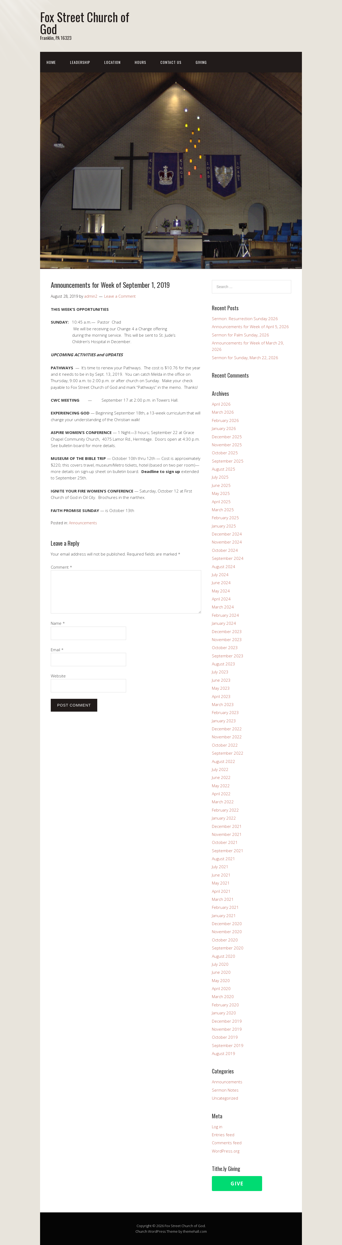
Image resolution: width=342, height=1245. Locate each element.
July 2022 (220, 769)
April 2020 (221, 988)
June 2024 (221, 582)
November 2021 (227, 834)
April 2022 (221, 793)
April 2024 (221, 599)
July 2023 (220, 671)
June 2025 (221, 485)
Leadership (80, 62)
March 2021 (223, 899)
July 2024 (220, 574)
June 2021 (221, 875)
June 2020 (221, 972)
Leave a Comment (120, 296)
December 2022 (227, 728)
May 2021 (221, 883)
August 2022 (223, 761)
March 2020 (223, 996)
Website (58, 675)
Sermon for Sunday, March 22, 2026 (245, 357)
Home (51, 62)
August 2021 (223, 858)
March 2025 (223, 509)
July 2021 (220, 866)
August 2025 (223, 469)
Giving (201, 62)
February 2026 (225, 420)
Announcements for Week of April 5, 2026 (250, 326)
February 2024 (225, 615)
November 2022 (227, 736)
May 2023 (221, 688)
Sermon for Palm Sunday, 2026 (240, 335)
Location (112, 62)
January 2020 (224, 1012)
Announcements (83, 522)
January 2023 (224, 720)
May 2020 (221, 980)
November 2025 (227, 444)
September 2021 (227, 850)
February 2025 (225, 517)
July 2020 (220, 964)
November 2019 (227, 1029)
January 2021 (224, 915)
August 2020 (223, 956)
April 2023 (221, 696)
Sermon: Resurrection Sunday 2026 (245, 318)
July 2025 (220, 477)
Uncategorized (225, 1098)
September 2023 (227, 655)
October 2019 (225, 1037)
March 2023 (223, 704)
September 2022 (227, 753)
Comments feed (227, 1142)
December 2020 (227, 923)
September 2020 (227, 948)
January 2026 (224, 428)
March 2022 (223, 801)
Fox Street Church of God (84, 23)
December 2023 (227, 631)
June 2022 (221, 777)
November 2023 (227, 639)
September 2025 (227, 461)
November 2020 (227, 931)
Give (237, 1183)
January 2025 (224, 526)
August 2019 (223, 1053)
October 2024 (225, 550)
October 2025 (225, 452)
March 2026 (223, 412)
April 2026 (221, 404)
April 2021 (221, 891)
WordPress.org (225, 1151)
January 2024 (224, 623)
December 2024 (227, 534)
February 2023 (225, 712)
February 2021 (225, 907)
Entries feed (223, 1134)
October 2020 (225, 940)
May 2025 (221, 493)
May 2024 (221, 591)
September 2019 (227, 1045)
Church (141, 1231)
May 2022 (221, 785)
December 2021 (227, 826)
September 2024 (227, 558)
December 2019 (227, 1021)
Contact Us (170, 62)
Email (57, 649)
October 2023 (225, 647)
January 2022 (224, 818)
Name (58, 623)
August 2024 (223, 566)
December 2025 (227, 436)
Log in (217, 1126)
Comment (61, 567)
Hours (140, 62)
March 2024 (223, 607)
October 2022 (225, 745)
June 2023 (221, 680)
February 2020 (225, 1004)
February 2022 (225, 810)
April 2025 (221, 501)
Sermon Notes (225, 1090)
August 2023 (223, 663)
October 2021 (225, 842)
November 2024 (227, 542)
